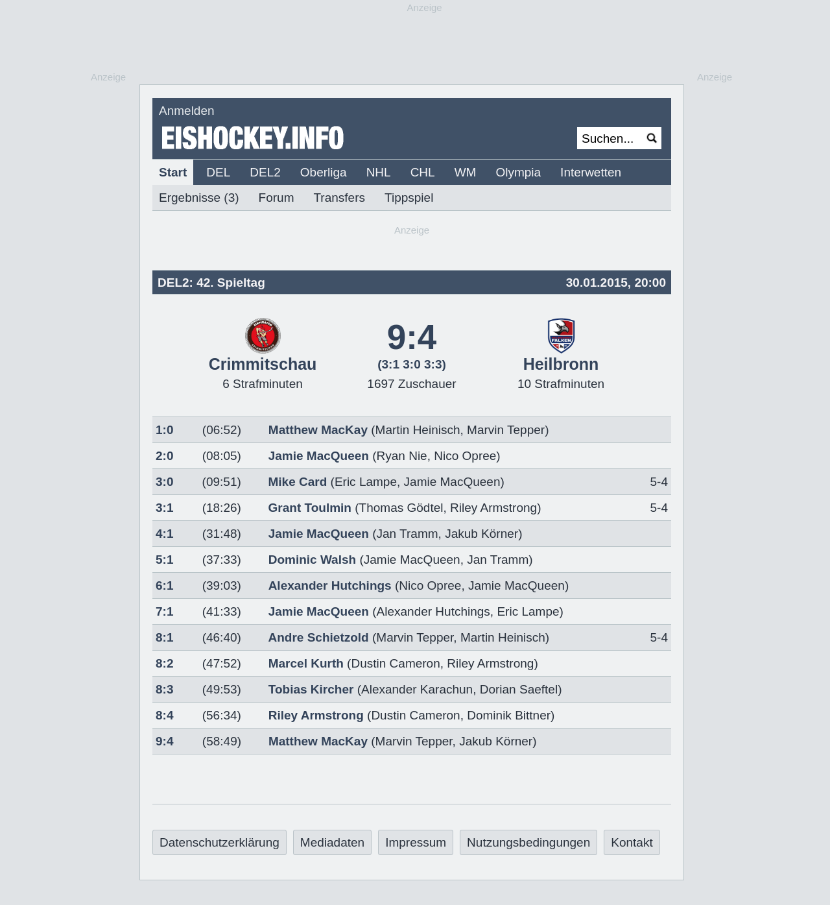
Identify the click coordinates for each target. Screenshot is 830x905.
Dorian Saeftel (519, 689)
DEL (218, 172)
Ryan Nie (402, 456)
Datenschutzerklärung (219, 842)
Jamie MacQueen (318, 456)
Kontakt (631, 842)
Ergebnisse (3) (199, 197)
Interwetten (590, 172)
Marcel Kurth (306, 663)
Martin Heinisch (417, 430)
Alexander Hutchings (330, 585)
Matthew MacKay (318, 430)
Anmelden (187, 110)
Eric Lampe (366, 482)
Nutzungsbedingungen (528, 842)
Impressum (415, 842)
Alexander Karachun (417, 689)
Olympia (518, 172)
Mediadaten (332, 842)
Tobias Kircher (311, 689)
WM (466, 172)
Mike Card (297, 482)
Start (173, 172)
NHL (378, 172)
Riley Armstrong (493, 507)
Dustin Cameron (395, 663)
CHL (422, 172)
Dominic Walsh (312, 559)
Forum (276, 197)
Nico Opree (465, 456)
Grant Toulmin (309, 507)
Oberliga (323, 172)
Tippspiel (409, 197)
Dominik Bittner (509, 715)
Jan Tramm (407, 533)
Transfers (339, 197)
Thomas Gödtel (401, 507)
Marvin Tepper (506, 430)
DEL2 (265, 172)
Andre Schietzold (318, 637)
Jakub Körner (481, 533)
